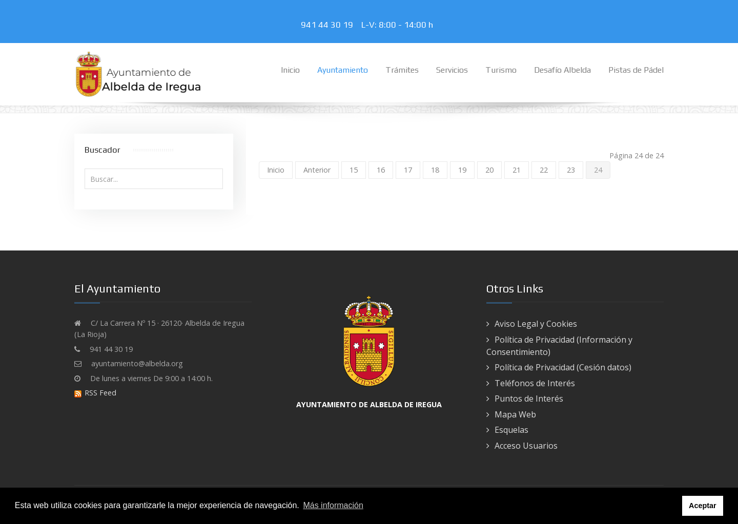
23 (571, 170)
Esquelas (511, 429)
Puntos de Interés (529, 398)
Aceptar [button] (702, 505)
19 (462, 170)
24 (598, 170)
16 (381, 170)
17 (408, 170)
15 (354, 170)
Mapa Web (515, 414)
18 (435, 170)
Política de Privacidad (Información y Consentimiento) (559, 346)
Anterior (317, 170)
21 (516, 170)
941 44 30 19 (329, 24)
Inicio (275, 170)
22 (544, 170)
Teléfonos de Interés (535, 383)
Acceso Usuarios (526, 445)
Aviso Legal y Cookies (536, 323)
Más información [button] (333, 505)
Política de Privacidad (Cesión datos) (563, 367)
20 (489, 170)
